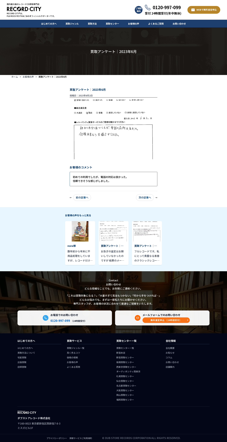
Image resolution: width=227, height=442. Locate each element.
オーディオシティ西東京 (128, 371)
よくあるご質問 (156, 23)
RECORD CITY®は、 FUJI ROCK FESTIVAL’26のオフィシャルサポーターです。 (31, 14)
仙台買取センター (125, 380)
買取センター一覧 (125, 348)
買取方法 (92, 23)
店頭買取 (21, 366)
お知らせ (170, 352)
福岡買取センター (125, 399)
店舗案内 (170, 366)
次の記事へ (145, 197)
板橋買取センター (125, 362)
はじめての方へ (49, 23)
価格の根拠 (72, 357)
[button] (166, 320)
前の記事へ (82, 197)
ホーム (14, 76)
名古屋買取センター (126, 385)
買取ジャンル (72, 23)
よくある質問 (73, 366)
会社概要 (170, 348)
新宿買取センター (125, 357)
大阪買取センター (125, 390)
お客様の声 (133, 23)
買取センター (112, 23)
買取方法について (26, 352)
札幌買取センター (125, 376)
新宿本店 (120, 352)
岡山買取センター (125, 394)
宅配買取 (21, 357)
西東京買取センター (126, 366)
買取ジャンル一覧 (75, 348)
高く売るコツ (73, 352)
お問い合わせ (179, 23)
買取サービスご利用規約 (80, 438)
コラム (169, 357)
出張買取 (21, 362)
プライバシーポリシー (57, 438)
